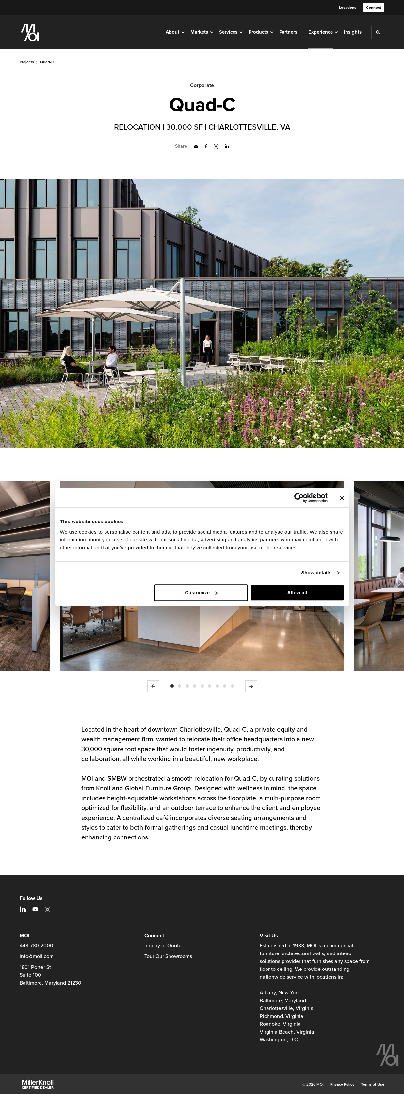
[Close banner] (342, 497)
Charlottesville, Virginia (287, 1008)
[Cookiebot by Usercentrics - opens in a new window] (299, 498)
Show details (316, 572)
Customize (201, 592)
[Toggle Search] (377, 32)
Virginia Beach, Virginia (287, 1032)
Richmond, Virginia (281, 1016)
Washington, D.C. (279, 1039)
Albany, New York (280, 992)
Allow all (297, 592)
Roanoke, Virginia (280, 1024)
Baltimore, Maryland (283, 1000)
